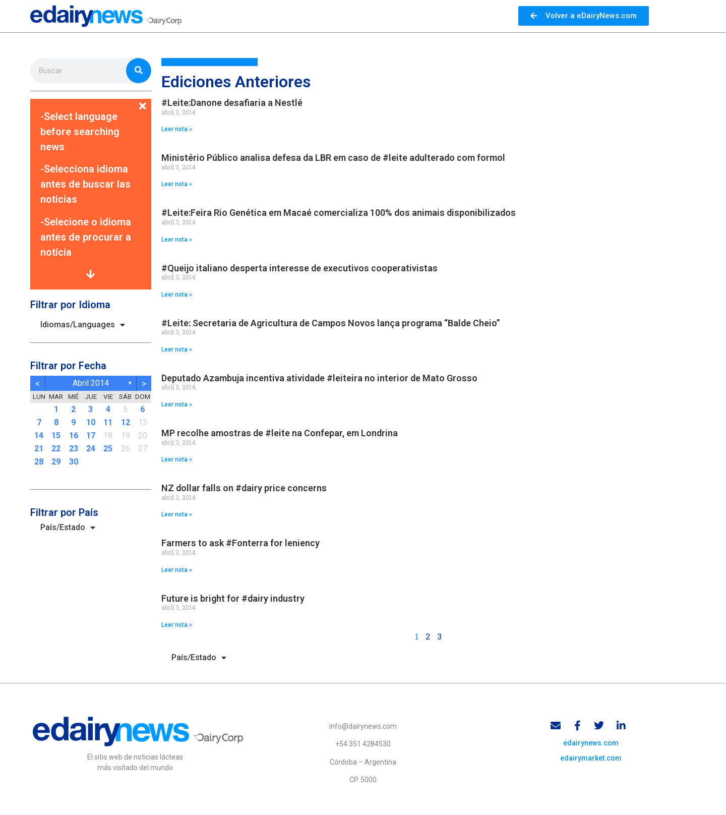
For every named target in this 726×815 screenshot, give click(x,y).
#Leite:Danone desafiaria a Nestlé (231, 102)
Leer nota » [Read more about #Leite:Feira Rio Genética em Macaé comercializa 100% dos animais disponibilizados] (176, 239)
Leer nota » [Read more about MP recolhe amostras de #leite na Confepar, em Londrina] (176, 459)
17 (90, 435)
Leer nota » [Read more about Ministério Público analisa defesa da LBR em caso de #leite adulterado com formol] (176, 184)
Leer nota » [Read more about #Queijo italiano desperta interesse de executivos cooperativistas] (176, 294)
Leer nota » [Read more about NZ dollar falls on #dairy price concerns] (176, 514)
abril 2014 (91, 383)
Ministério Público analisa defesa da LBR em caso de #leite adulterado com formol (333, 157)
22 (55, 448)
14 (38, 435)
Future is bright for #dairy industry (233, 598)
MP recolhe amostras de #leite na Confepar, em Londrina (279, 433)
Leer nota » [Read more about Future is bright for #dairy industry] (176, 624)
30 (73, 462)
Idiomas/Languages (82, 325)
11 (107, 422)
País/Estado (67, 527)
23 (73, 448)
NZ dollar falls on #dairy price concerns (244, 488)
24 (90, 448)
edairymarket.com (591, 759)
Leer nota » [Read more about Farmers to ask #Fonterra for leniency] (176, 569)
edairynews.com (591, 744)
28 (38, 462)
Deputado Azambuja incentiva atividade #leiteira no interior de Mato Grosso (319, 378)
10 (90, 422)
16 (73, 435)
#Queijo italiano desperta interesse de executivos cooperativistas (299, 268)
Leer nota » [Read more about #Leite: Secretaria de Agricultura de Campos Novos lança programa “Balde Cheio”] (176, 349)
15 (55, 435)
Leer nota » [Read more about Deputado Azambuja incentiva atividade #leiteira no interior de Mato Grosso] (176, 404)
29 (55, 462)
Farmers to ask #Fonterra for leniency (240, 543)
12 (125, 422)
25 (107, 448)
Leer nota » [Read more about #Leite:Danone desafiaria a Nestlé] (176, 129)
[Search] (138, 70)
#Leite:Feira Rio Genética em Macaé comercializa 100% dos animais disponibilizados (338, 212)
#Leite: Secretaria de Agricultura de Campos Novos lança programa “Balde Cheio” (330, 323)
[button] (90, 100)
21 (38, 448)
